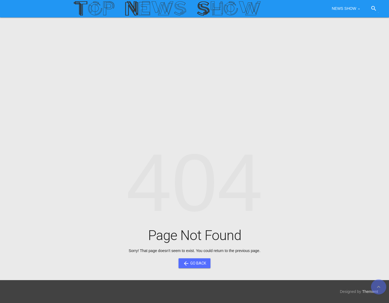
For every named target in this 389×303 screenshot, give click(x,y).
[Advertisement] (194, 64)
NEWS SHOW (344, 8)
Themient (370, 291)
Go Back (194, 263)
